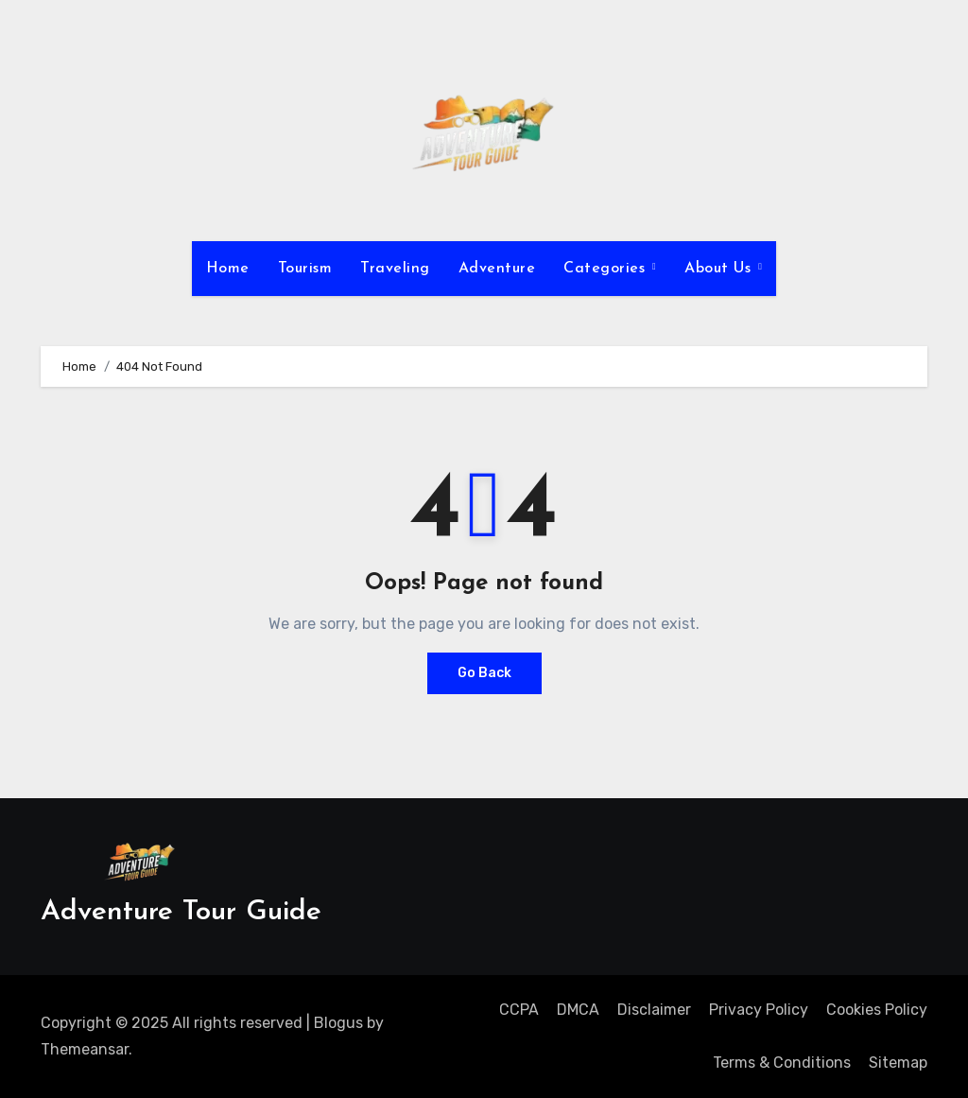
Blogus (338, 1023)
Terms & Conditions (782, 1063)
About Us (720, 268)
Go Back (484, 673)
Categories (606, 268)
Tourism (305, 268)
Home (228, 268)
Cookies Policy (876, 1010)
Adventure (497, 268)
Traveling (395, 268)
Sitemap (898, 1063)
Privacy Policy (758, 1010)
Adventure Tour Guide (181, 912)
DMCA (578, 1010)
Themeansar (85, 1049)
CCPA (519, 1010)
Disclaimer (654, 1010)
